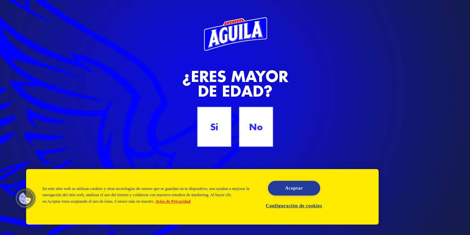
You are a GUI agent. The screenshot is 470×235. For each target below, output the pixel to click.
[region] (202, 197)
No (256, 127)
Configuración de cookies (294, 205)
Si (214, 127)
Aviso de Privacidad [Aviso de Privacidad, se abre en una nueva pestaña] (173, 201)
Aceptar (294, 188)
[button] (25, 198)
